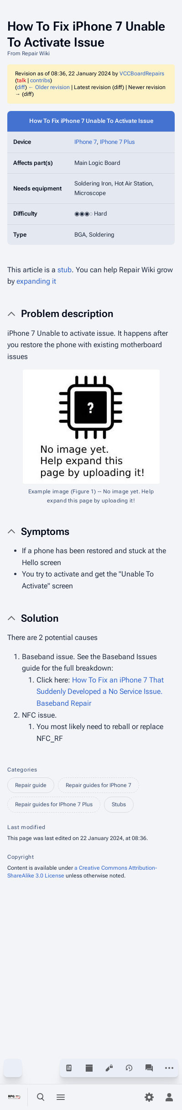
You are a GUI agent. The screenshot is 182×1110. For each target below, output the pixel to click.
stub (64, 269)
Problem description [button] (67, 313)
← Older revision (49, 87)
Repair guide (31, 785)
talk (21, 80)
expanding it (36, 281)
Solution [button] (39, 618)
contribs (40, 80)
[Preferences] (149, 1097)
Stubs (119, 804)
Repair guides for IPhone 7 (98, 785)
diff (21, 87)
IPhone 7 (85, 141)
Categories (22, 769)
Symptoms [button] (45, 531)
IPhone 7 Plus (117, 141)
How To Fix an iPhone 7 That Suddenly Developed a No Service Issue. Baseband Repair (100, 692)
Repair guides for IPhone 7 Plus (54, 804)
